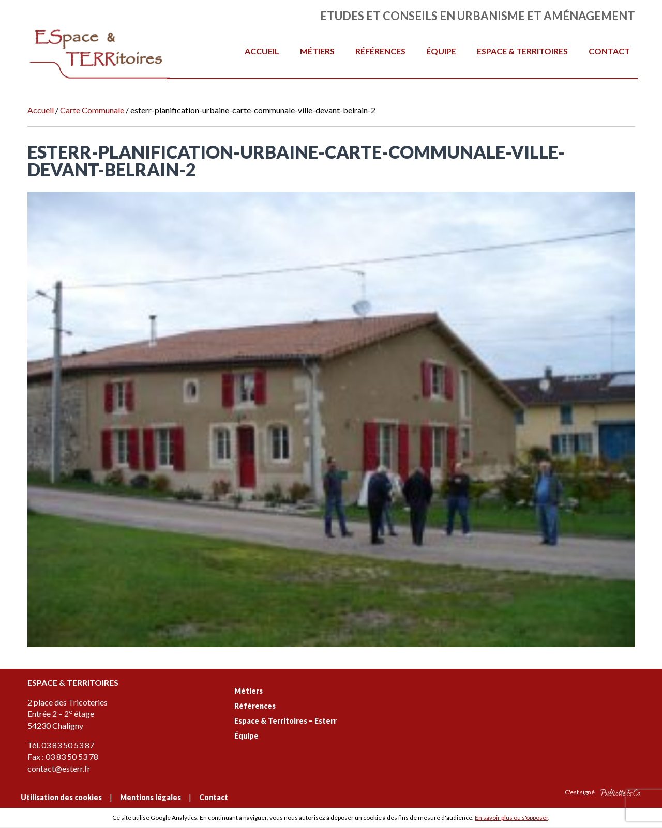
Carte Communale (92, 110)
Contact (609, 51)
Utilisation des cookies (61, 797)
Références (380, 51)
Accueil (262, 51)
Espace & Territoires (522, 51)
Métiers (317, 51)
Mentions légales (150, 797)
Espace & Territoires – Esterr (285, 720)
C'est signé (603, 792)
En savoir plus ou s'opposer (511, 817)
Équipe (441, 51)
